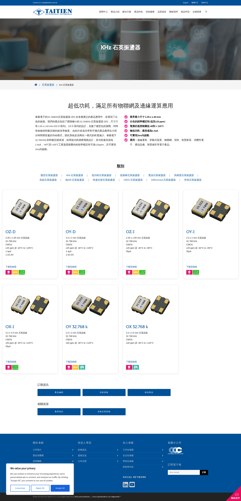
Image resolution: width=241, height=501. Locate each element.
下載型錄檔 (11, 267)
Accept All (60, 488)
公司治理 (82, 461)
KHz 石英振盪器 (74, 175)
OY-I (190, 232)
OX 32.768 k (137, 327)
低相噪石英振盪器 (130, 175)
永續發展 (197, 11)
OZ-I (130, 232)
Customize (20, 488)
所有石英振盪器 (192, 179)
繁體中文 (195, 3)
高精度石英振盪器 (184, 175)
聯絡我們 (173, 11)
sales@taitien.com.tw (49, 3)
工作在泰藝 (128, 450)
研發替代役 (128, 467)
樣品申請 (185, 11)
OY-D (71, 232)
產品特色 (138, 11)
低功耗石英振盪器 (101, 175)
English (185, 3)
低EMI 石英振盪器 (74, 179)
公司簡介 (37, 450)
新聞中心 (103, 11)
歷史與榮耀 (38, 455)
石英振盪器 (48, 84)
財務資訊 (82, 450)
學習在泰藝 (128, 461)
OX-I (10, 327)
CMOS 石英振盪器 (133, 179)
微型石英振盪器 (49, 175)
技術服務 (150, 11)
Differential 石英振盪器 (163, 179)
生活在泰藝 (128, 455)
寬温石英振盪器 (157, 175)
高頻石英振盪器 (48, 179)
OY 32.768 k (77, 327)
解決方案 (126, 11)
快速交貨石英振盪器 (104, 179)
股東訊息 (82, 455)
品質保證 (162, 11)
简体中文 (204, 3)
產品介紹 (115, 11)
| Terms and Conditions (82, 497)
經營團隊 (37, 461)
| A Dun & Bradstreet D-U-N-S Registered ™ (105, 497)
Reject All (40, 488)
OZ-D (11, 232)
